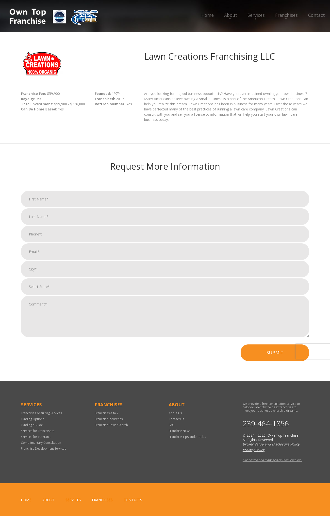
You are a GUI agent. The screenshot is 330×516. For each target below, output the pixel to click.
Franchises (286, 15)
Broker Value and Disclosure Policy (271, 444)
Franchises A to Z (107, 413)
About (230, 15)
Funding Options (32, 419)
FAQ (172, 425)
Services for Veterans (35, 437)
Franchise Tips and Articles (187, 437)
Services (256, 15)
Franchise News (179, 431)
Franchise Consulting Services (41, 413)
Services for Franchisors (37, 431)
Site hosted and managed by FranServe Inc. (272, 460)
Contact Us (176, 419)
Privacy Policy (253, 449)
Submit (274, 359)
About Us (175, 413)
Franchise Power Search (111, 425)
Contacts (133, 500)
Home (207, 15)
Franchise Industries (109, 419)
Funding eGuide (32, 425)
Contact (316, 15)
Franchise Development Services (43, 448)
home (26, 500)
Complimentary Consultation (41, 443)
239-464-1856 (266, 423)
